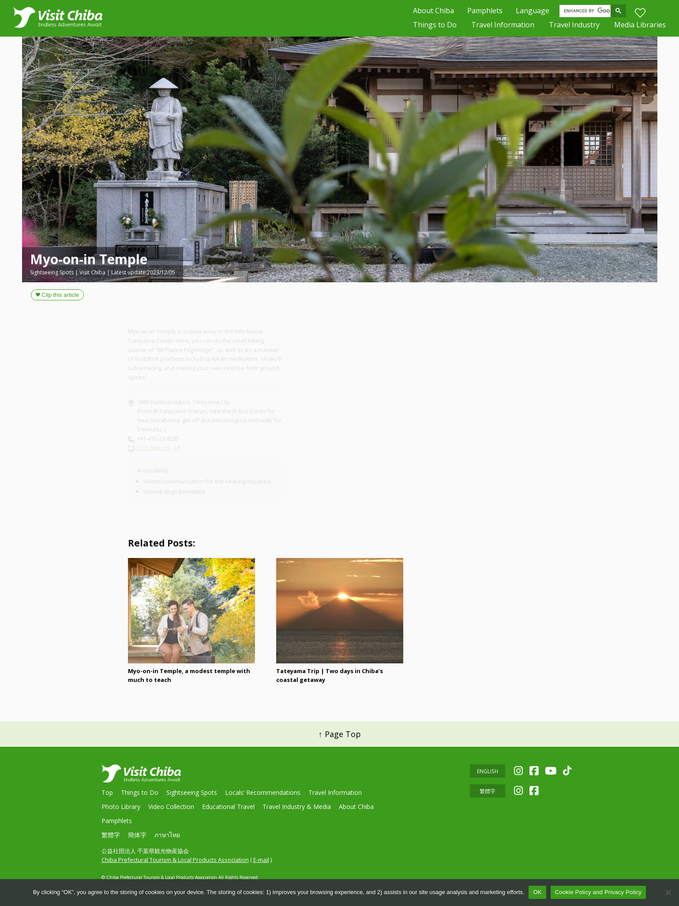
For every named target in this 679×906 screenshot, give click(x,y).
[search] (587, 12)
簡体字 (137, 835)
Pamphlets (485, 11)
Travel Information (502, 26)
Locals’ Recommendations (262, 792)
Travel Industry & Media (297, 806)
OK (537, 892)
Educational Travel (228, 806)
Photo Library (120, 806)
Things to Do (435, 26)
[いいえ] (668, 892)
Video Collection (171, 806)
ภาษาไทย (167, 835)
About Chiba (433, 11)
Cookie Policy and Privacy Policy (598, 892)
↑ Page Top (340, 734)
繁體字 (110, 835)
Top (107, 792)
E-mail (261, 860)
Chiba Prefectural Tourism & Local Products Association (175, 860)
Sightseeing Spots (191, 792)
